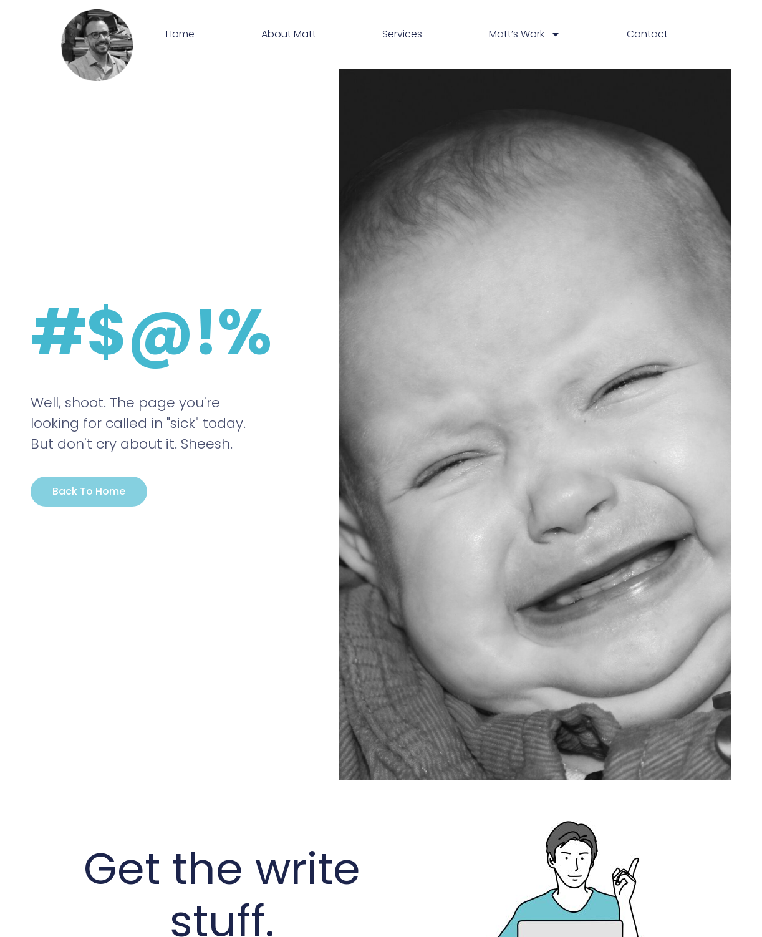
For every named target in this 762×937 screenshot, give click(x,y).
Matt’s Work (525, 34)
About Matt (288, 34)
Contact (647, 34)
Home (180, 34)
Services (402, 34)
